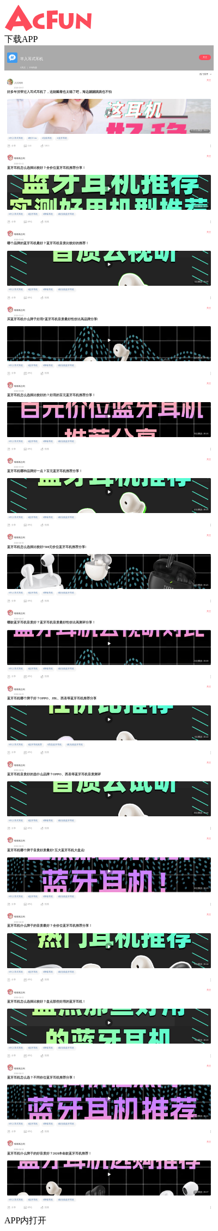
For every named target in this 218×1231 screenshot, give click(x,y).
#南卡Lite (32, 138)
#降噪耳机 (48, 214)
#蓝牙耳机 (62, 138)
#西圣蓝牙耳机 (54, 745)
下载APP (21, 39)
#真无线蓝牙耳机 (66, 214)
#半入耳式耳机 (16, 138)
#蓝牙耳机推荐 (35, 745)
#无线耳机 (47, 138)
